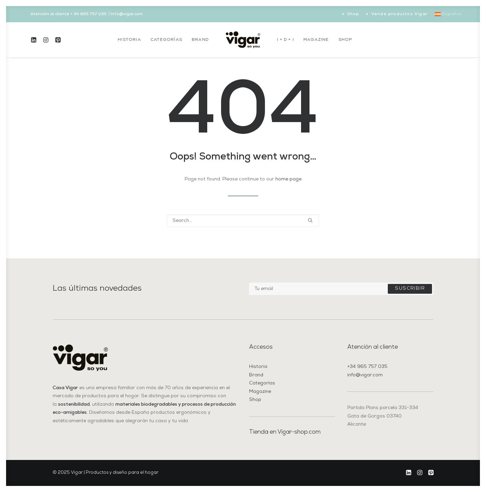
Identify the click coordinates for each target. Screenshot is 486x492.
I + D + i (285, 40)
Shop (353, 14)
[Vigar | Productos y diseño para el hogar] (243, 39)
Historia (129, 40)
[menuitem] (351, 14)
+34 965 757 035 (367, 366)
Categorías (166, 40)
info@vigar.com (365, 375)
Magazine (316, 40)
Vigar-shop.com (299, 432)
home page (288, 179)
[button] (34, 39)
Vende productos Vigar (399, 14)
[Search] (243, 220)
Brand (200, 40)
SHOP (345, 40)
